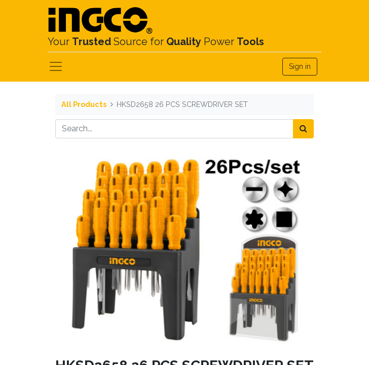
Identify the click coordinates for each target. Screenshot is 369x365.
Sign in (300, 66)
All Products (83, 104)
